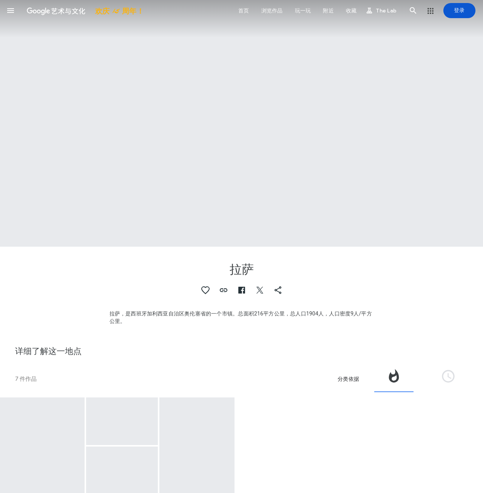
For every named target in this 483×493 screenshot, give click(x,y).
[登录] (459, 10)
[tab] (394, 379)
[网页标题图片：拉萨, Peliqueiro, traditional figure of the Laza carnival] (241, 123)
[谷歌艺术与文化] (82, 10)
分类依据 (348, 379)
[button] (11, 11)
